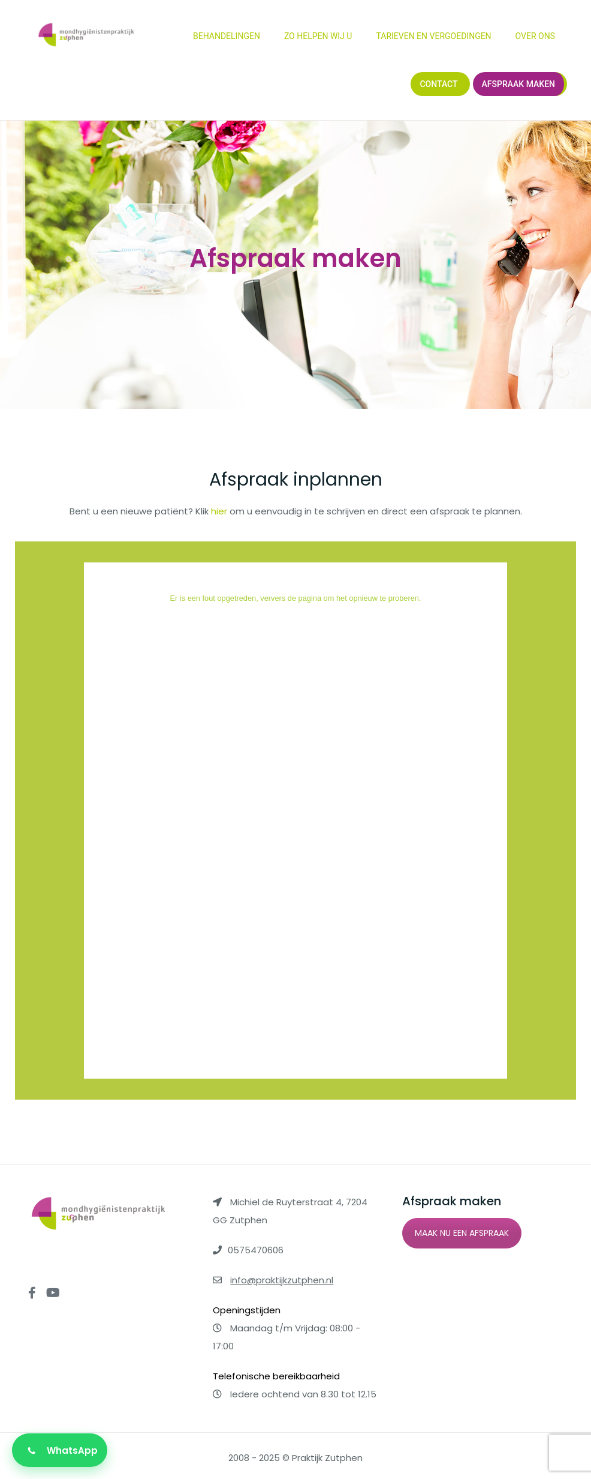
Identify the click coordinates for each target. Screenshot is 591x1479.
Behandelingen (226, 36)
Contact (438, 84)
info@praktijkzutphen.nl (281, 1280)
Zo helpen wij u (318, 36)
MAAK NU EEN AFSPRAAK (462, 1233)
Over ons (535, 36)
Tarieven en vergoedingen (433, 36)
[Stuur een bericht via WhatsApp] (59, 1450)
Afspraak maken (518, 84)
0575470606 (256, 1250)
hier (219, 511)
